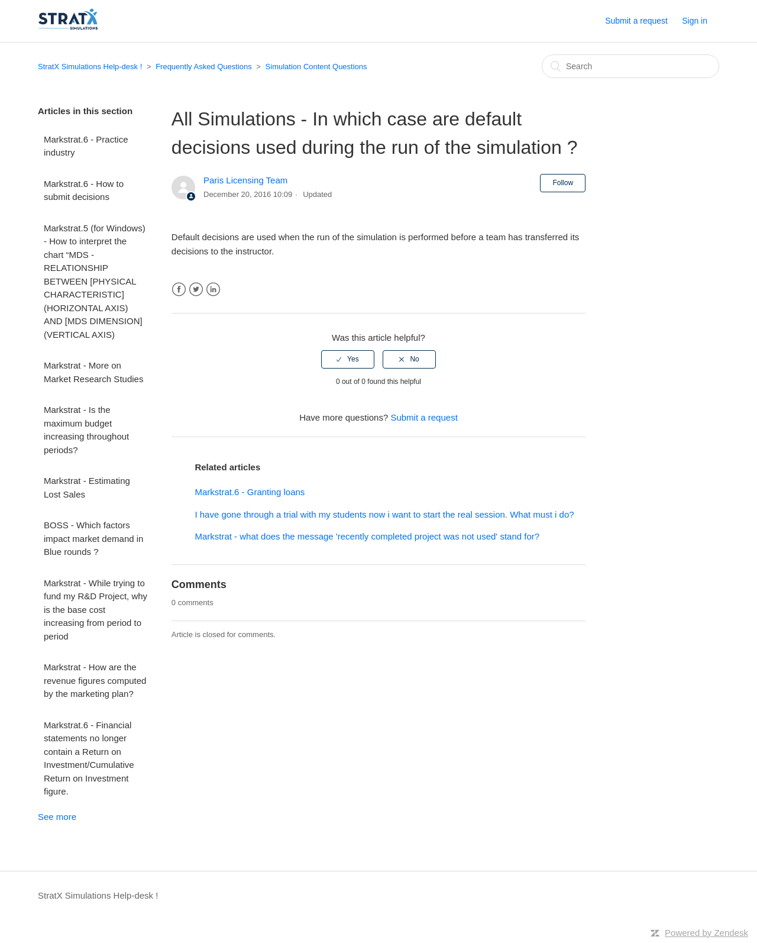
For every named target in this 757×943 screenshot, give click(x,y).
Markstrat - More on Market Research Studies (93, 372)
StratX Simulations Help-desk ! (90, 66)
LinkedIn (213, 289)
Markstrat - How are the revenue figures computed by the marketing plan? (95, 680)
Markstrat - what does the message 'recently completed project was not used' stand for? (367, 536)
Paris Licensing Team (245, 180)
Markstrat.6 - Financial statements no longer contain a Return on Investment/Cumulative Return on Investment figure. (89, 758)
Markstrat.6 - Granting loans (250, 492)
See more (57, 817)
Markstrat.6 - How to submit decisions (84, 190)
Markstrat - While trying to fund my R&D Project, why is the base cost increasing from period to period (95, 609)
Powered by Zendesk (706, 933)
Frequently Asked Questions (204, 66)
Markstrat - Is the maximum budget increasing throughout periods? (86, 430)
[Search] (630, 66)
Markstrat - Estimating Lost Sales (87, 487)
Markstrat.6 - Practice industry (86, 146)
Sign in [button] (694, 20)
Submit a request (636, 20)
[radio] (347, 359)
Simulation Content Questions (316, 66)
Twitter (196, 289)
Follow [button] (562, 183)
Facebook (179, 289)
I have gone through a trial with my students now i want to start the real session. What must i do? (384, 514)
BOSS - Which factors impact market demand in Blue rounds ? (93, 538)
